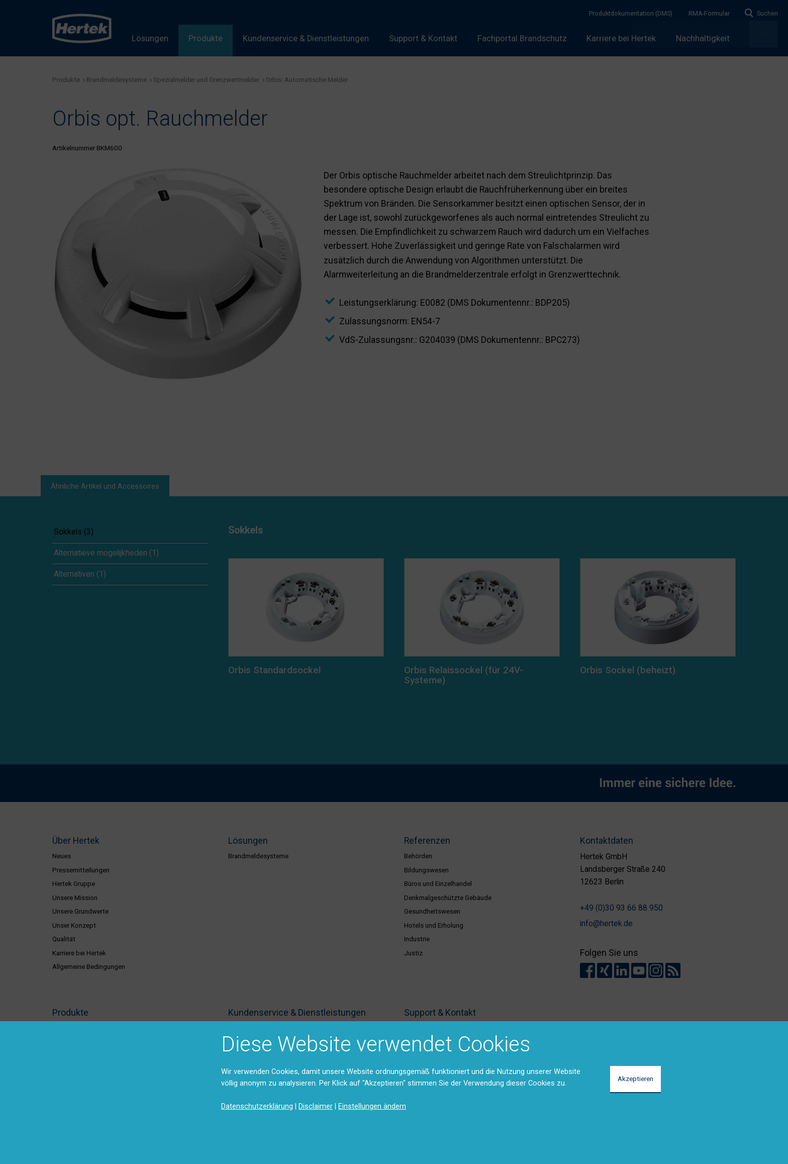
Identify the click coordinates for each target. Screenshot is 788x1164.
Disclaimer (316, 1106)
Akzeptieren (635, 1079)
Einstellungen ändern (372, 1106)
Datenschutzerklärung (257, 1106)
